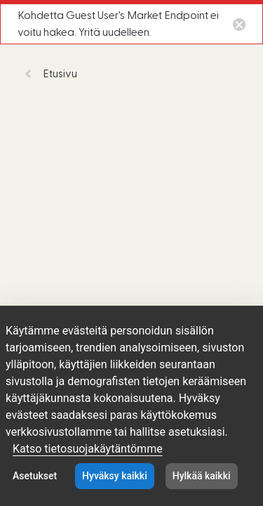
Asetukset (35, 475)
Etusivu (50, 73)
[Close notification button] (239, 23)
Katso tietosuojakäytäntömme (88, 448)
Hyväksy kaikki (114, 475)
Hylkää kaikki (202, 475)
